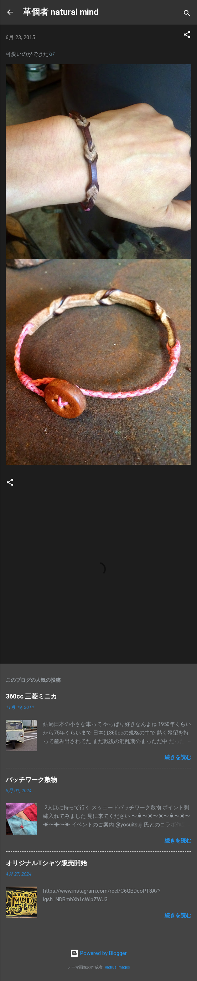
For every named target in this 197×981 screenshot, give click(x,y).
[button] (187, 35)
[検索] (187, 14)
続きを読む (178, 757)
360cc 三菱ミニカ (34, 696)
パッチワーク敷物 (31, 779)
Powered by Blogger (98, 953)
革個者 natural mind (61, 12)
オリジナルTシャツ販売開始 (46, 863)
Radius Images (117, 967)
